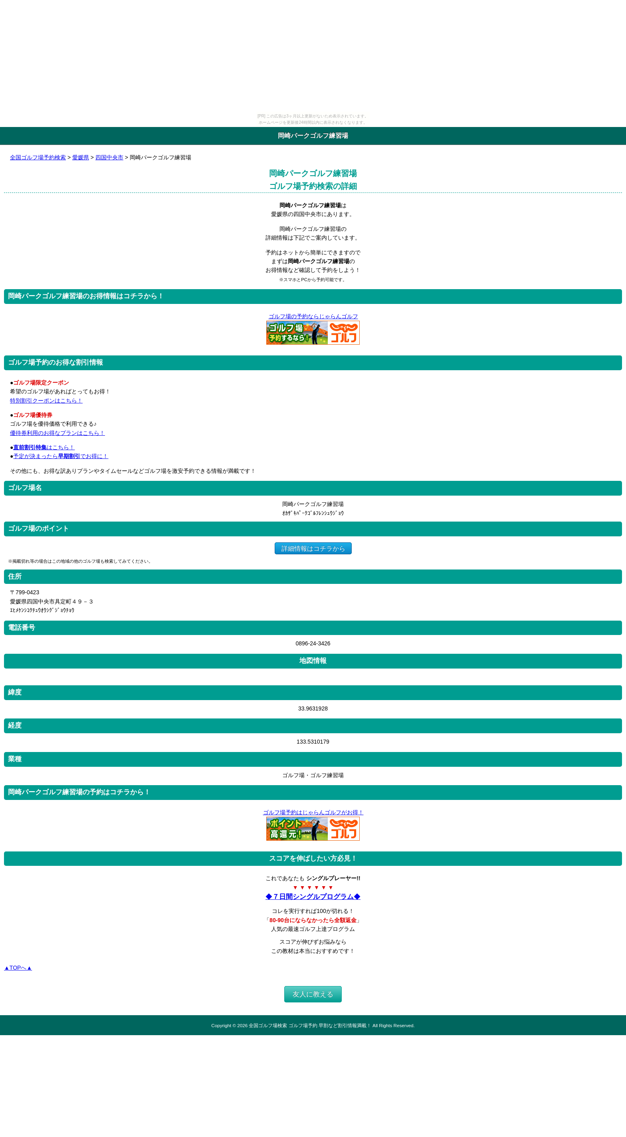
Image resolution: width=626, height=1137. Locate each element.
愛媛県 (80, 157)
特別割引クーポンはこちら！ (46, 400)
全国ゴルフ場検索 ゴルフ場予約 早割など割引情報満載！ (310, 1025)
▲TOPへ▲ (18, 967)
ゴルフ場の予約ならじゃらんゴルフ (313, 316)
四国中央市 (109, 157)
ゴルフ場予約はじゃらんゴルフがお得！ (313, 812)
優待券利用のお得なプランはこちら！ (57, 433)
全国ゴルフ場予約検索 (38, 157)
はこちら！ (44, 447)
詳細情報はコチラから (313, 548)
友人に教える (313, 994)
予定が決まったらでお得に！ (60, 456)
